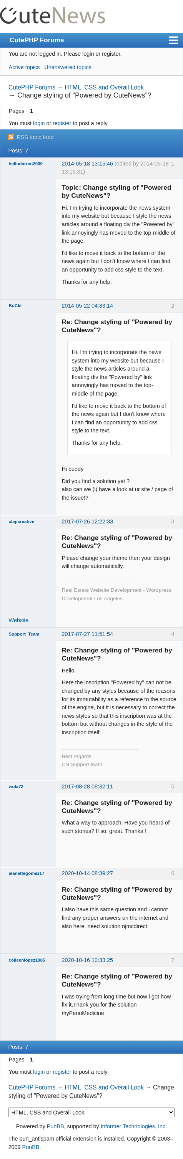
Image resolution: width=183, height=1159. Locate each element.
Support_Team (24, 634)
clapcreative (22, 521)
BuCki (15, 305)
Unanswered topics (67, 67)
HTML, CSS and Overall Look (104, 87)
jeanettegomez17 (27, 873)
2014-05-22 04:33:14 (87, 306)
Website (19, 620)
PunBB (55, 1126)
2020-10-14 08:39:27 (87, 873)
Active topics (24, 67)
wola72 (16, 786)
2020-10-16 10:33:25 (87, 960)
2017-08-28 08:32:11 (87, 786)
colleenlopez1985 (27, 960)
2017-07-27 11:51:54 (87, 634)
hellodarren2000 (26, 163)
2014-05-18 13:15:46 (87, 164)
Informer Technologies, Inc (133, 1126)
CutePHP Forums (37, 40)
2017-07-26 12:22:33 (87, 521)
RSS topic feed (35, 137)
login (39, 123)
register (62, 123)
